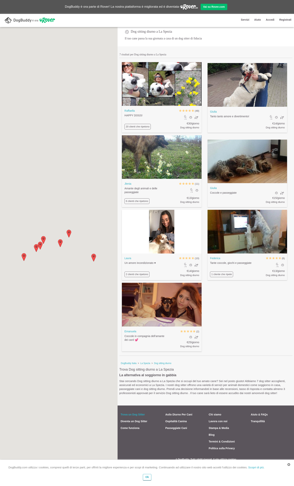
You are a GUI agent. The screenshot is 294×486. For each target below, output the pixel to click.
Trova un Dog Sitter (133, 414)
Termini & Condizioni (222, 441)
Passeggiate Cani (176, 428)
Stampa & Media (219, 428)
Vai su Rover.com (214, 6)
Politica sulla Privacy (222, 448)
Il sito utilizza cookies (224, 459)
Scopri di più (256, 467)
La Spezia (145, 363)
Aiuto (257, 19)
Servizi (245, 19)
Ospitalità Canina (176, 421)
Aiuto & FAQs (259, 414)
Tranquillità (258, 421)
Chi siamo (215, 414)
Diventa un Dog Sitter (134, 421)
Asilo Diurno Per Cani (178, 414)
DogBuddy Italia (128, 363)
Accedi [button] (270, 19)
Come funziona (130, 428)
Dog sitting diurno (162, 363)
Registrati (285, 19)
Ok (147, 476)
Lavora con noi (218, 421)
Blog (211, 434)
